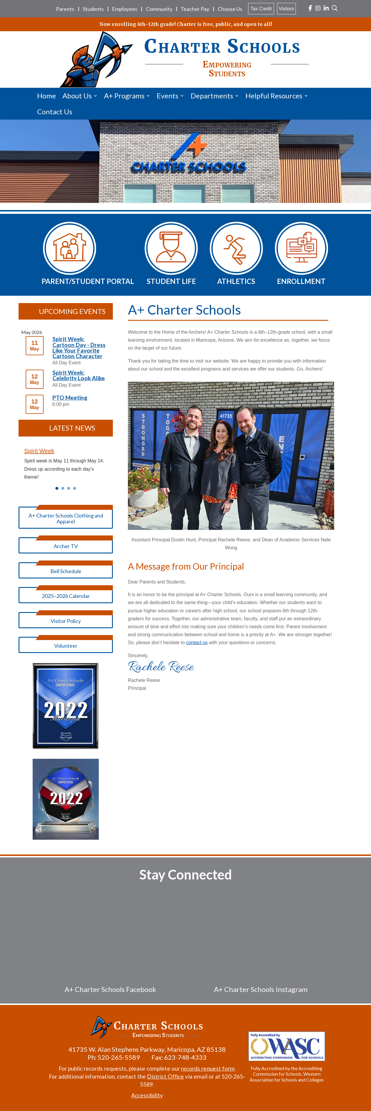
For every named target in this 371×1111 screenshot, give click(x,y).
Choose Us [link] (230, 9)
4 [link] (74, 488)
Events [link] (167, 95)
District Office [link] (164, 1076)
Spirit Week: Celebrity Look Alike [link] (78, 375)
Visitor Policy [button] (66, 621)
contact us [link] (197, 642)
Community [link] (159, 9)
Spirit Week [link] (39, 451)
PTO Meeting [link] (69, 397)
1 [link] (56, 488)
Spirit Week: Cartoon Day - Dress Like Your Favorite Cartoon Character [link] (78, 347)
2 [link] (62, 488)
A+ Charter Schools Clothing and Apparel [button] (66, 518)
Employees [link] (124, 9)
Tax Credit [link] (261, 8)
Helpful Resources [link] (273, 95)
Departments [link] (212, 95)
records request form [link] (206, 1068)
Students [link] (93, 9)
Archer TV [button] (66, 546)
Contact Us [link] (54, 111)
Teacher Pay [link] (195, 9)
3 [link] (68, 488)
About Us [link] (77, 95)
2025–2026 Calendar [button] (66, 596)
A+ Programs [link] (124, 95)
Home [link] (46, 95)
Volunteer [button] (66, 645)
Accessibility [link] (146, 1095)
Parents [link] (65, 9)
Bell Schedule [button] (65, 571)
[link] (310, 8)
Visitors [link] (286, 8)
